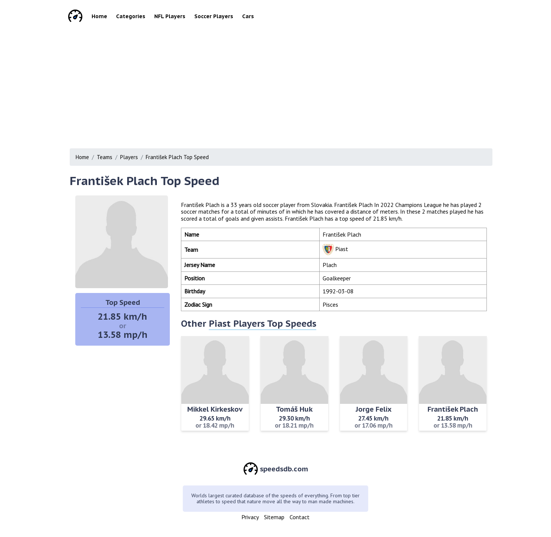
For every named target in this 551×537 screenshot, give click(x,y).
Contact (300, 517)
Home (99, 16)
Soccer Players (213, 16)
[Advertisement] (275, 85)
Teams (104, 157)
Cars (248, 16)
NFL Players (169, 16)
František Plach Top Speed (177, 157)
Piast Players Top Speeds (262, 323)
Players (129, 157)
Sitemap (274, 517)
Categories (130, 16)
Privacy (250, 517)
